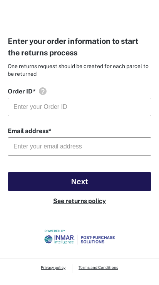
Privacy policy (53, 267)
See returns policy (79, 201)
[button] (42, 91)
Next (79, 181)
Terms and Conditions (98, 267)
